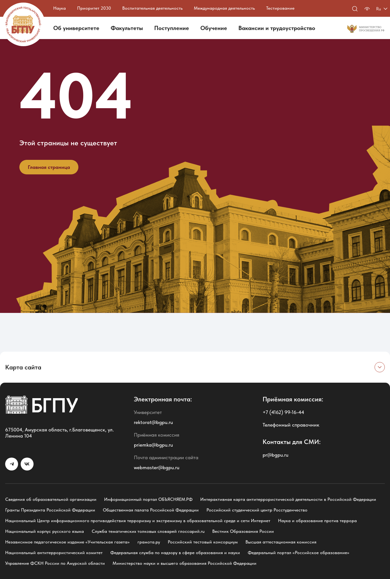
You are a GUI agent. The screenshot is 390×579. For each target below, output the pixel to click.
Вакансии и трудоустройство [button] (276, 28)
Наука (59, 8)
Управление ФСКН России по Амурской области (55, 563)
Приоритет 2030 (94, 8)
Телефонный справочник (291, 425)
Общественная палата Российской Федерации (151, 509)
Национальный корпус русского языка (44, 531)
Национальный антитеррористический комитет (54, 552)
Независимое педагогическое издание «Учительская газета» (67, 541)
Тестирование (280, 8)
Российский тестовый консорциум (203, 541)
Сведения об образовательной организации (50, 499)
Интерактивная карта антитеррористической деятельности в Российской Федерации (288, 499)
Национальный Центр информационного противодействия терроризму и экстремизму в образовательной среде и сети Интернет (137, 520)
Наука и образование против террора (317, 520)
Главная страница (49, 167)
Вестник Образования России (243, 531)
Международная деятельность (224, 8)
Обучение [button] (213, 28)
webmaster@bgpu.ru (156, 467)
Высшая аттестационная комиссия (280, 541)
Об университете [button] (76, 28)
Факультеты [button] (127, 28)
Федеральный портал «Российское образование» (298, 552)
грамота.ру (148, 541)
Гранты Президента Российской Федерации (50, 509)
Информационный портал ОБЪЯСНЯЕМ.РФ (148, 499)
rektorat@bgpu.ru (153, 422)
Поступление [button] (171, 28)
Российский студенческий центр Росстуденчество (256, 509)
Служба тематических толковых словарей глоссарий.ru (148, 531)
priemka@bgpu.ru (153, 445)
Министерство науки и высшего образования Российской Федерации (184, 563)
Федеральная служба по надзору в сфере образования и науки (175, 552)
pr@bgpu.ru (275, 455)
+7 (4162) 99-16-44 (283, 412)
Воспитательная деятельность (152, 8)
